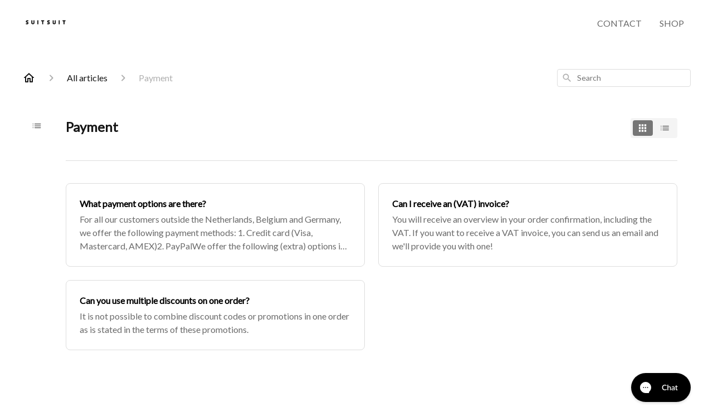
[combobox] (624, 78)
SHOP (672, 23)
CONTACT (619, 23)
